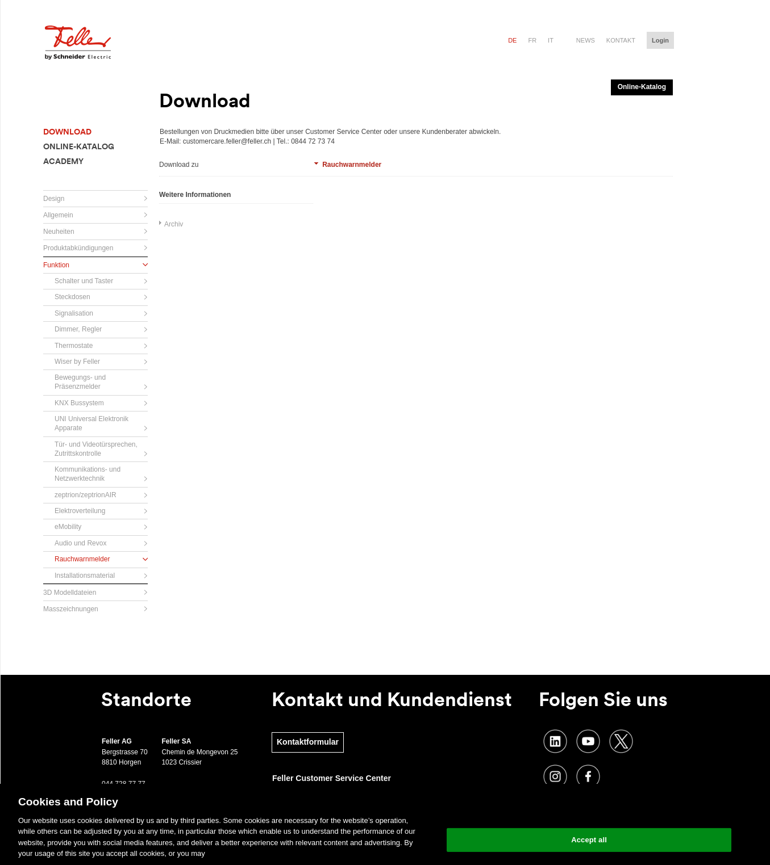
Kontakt (620, 40)
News (585, 40)
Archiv (173, 224)
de (512, 40)
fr (532, 40)
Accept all (589, 839)
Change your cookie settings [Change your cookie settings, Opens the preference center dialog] (589, 811)
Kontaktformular (308, 741)
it (550, 40)
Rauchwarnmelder (351, 165)
